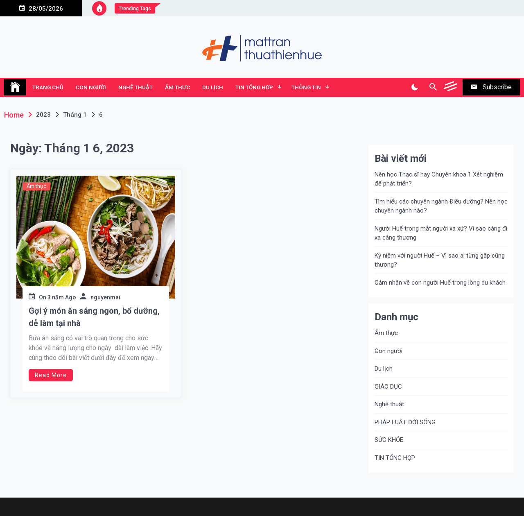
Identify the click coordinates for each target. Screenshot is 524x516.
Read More (51, 375)
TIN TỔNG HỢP (254, 87)
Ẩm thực (177, 87)
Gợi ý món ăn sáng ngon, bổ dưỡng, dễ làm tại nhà (94, 317)
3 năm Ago (61, 297)
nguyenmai (105, 297)
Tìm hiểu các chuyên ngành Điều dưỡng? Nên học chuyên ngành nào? (441, 206)
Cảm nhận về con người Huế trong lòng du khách (440, 282)
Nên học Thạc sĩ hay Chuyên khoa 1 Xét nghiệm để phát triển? (439, 179)
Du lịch (212, 87)
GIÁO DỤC (388, 386)
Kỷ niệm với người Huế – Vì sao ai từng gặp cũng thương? (440, 260)
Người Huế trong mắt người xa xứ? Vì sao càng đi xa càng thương (441, 233)
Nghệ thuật (135, 87)
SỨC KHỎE (389, 440)
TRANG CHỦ (47, 87)
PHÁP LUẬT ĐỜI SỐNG (405, 422)
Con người (91, 87)
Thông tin (306, 87)
